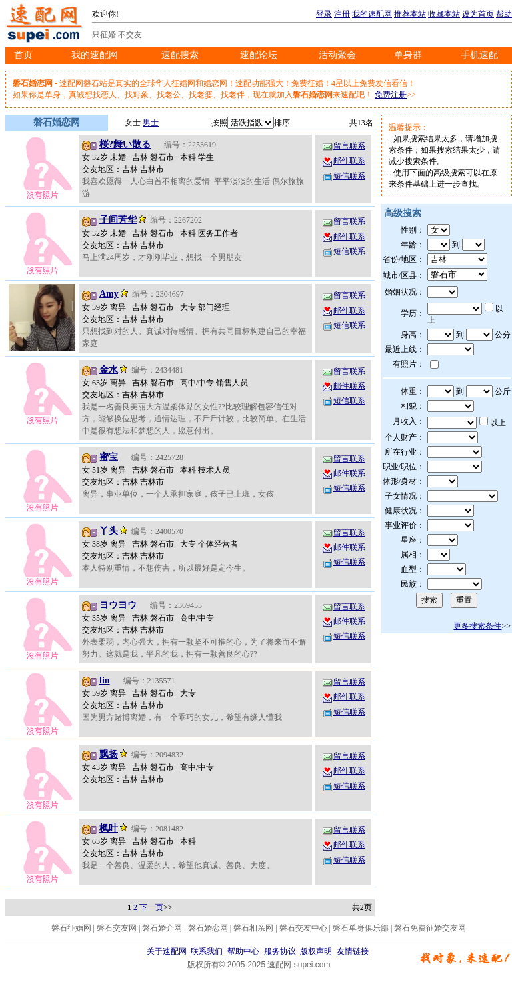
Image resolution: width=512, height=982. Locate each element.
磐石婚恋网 (208, 928)
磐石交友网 (117, 928)
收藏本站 (444, 14)
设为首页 (478, 14)
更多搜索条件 (477, 626)
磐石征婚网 (71, 928)
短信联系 (343, 176)
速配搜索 (180, 55)
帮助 (504, 14)
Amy (109, 294)
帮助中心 (243, 951)
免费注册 (391, 94)
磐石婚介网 (162, 928)
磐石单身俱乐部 (361, 928)
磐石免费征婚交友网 (430, 928)
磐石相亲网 (253, 928)
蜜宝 (108, 457)
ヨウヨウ (118, 605)
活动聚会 (337, 55)
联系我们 (207, 951)
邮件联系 (343, 160)
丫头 (108, 531)
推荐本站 (410, 14)
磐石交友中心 (303, 928)
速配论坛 (258, 55)
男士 (151, 122)
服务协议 (280, 951)
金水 (108, 370)
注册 (342, 14)
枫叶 (108, 828)
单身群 (408, 55)
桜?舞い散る (125, 144)
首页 (23, 55)
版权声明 (316, 951)
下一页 (151, 907)
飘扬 (108, 754)
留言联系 (343, 146)
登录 (324, 14)
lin (104, 680)
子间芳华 (118, 220)
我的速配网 (372, 14)
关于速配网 (167, 951)
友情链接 (353, 951)
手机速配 (479, 55)
